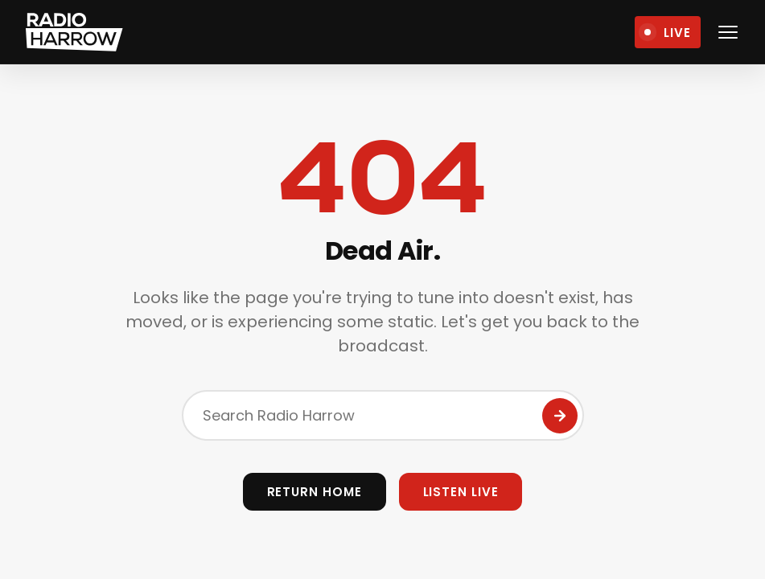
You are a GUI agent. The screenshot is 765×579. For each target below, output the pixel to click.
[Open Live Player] (668, 32)
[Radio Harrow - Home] (74, 32)
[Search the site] (383, 415)
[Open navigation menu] (728, 32)
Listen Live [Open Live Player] (461, 491)
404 (382, 178)
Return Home (314, 491)
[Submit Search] (560, 415)
